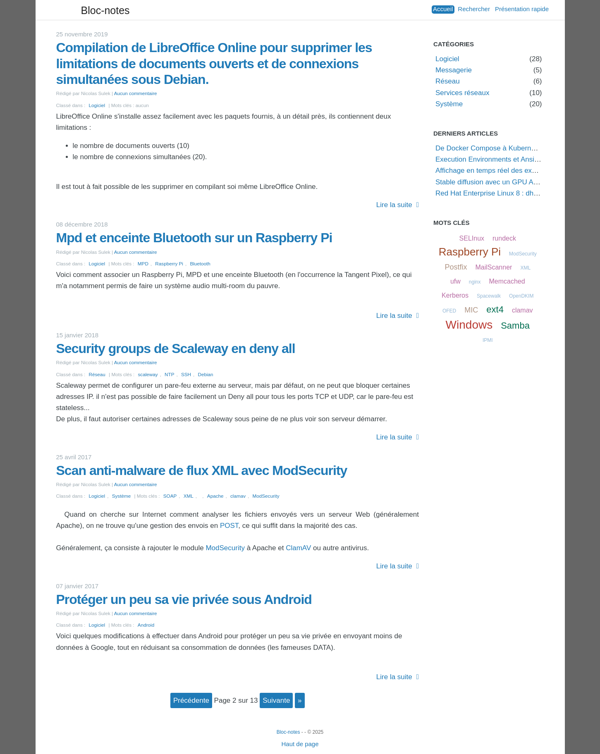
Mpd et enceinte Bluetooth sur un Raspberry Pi (194, 237)
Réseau (97, 374)
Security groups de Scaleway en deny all (175, 348)
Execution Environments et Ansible (489, 159)
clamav (238, 496)
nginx (475, 282)
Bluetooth (200, 263)
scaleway (148, 374)
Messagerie (453, 70)
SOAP (170, 496)
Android (146, 625)
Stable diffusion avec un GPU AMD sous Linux (507, 182)
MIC (471, 310)
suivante (276, 700)
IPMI (488, 340)
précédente (191, 700)
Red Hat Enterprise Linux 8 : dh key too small (505, 193)
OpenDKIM (521, 296)
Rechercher (474, 8)
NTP (169, 374)
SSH (186, 374)
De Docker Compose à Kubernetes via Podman (509, 148)
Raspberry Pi (169, 263)
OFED (449, 311)
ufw (455, 281)
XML (189, 496)
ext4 (495, 309)
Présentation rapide (522, 8)
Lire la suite (394, 205)
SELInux (471, 238)
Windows (469, 324)
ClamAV (298, 548)
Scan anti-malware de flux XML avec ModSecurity (201, 470)
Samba (515, 325)
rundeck (504, 238)
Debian (205, 374)
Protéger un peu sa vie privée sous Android (184, 599)
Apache (215, 496)
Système (121, 496)
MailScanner (493, 267)
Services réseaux (462, 93)
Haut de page (299, 743)
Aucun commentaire (135, 93)
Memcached (507, 281)
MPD (143, 263)
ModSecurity (266, 496)
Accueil (443, 8)
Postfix (456, 267)
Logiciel (97, 105)
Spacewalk (489, 296)
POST (229, 526)
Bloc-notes (105, 10)
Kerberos (455, 295)
